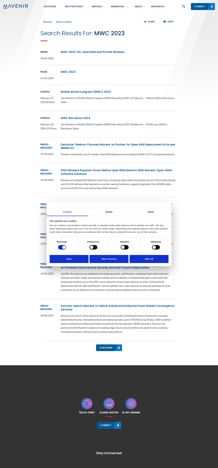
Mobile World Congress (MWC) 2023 (74, 93)
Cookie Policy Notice (128, 463)
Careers (64, 463)
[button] (183, 6)
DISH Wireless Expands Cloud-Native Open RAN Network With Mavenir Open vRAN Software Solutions (118, 166)
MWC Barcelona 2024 (63, 117)
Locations (52, 463)
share (169, 22)
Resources (157, 6)
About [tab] (151, 212)
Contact (40, 463)
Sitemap (75, 463)
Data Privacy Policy (106, 463)
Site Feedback (175, 463)
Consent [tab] (67, 212)
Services (97, 6)
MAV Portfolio (74, 6)
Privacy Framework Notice (153, 463)
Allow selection (109, 259)
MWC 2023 (54, 73)
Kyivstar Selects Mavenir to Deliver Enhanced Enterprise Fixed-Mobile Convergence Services (119, 297)
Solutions (50, 6)
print (189, 22)
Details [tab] (109, 212)
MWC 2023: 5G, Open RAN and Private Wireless (82, 54)
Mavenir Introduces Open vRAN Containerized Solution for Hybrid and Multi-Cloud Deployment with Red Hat (111, 197)
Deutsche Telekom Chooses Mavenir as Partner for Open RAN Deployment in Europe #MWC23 (120, 141)
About (138, 6)
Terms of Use (88, 463)
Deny (69, 259)
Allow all (149, 259)
